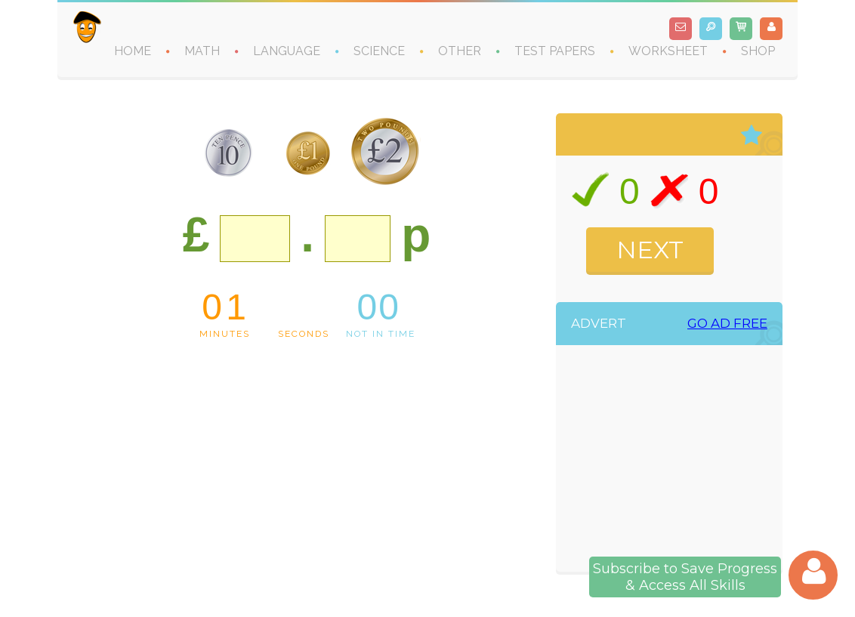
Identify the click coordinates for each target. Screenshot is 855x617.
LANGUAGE (286, 51)
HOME (132, 51)
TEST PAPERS (554, 51)
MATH (202, 51)
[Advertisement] (685, 462)
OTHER (459, 51)
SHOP (758, 51)
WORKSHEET (668, 51)
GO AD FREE (727, 323)
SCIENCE (379, 51)
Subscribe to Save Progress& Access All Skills (685, 577)
